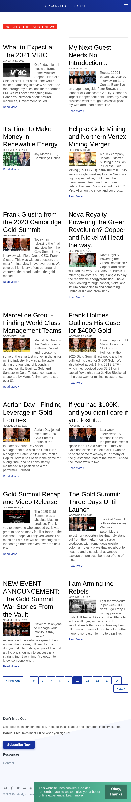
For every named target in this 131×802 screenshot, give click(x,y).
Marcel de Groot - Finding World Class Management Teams (32, 323)
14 (117, 680)
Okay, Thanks (108, 794)
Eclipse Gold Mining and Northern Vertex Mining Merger (97, 136)
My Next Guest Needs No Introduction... (90, 55)
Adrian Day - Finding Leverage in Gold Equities (32, 412)
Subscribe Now (19, 744)
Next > (121, 688)
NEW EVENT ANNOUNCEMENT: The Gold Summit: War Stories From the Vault (31, 599)
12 (97, 680)
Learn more (76, 796)
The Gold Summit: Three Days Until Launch (95, 501)
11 (87, 680)
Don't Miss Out (62, 727)
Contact (8, 763)
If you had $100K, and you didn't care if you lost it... (98, 412)
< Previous (13, 680)
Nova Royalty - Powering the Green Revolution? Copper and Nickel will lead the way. (97, 230)
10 (77, 680)
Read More (11, 107)
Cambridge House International (31, 794)
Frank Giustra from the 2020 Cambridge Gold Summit (32, 222)
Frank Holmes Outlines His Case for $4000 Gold (94, 323)
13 (107, 680)
